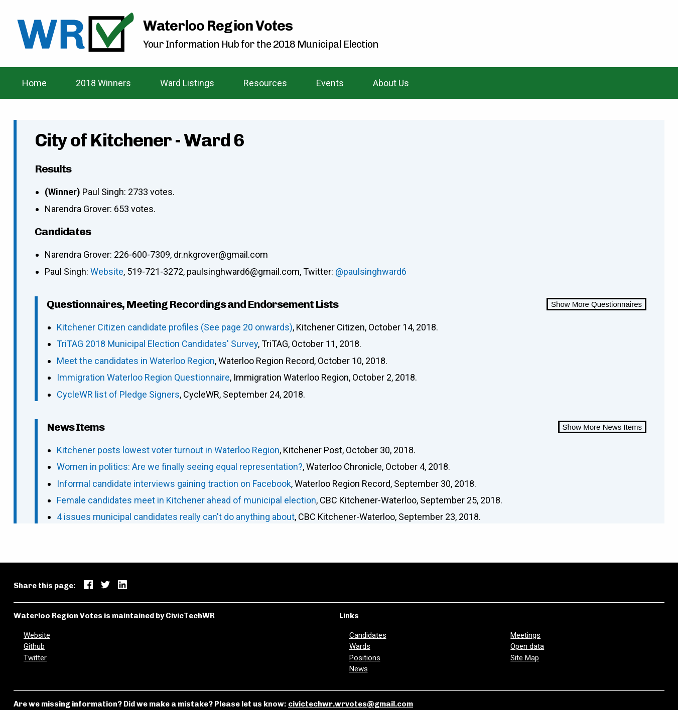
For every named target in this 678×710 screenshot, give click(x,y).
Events (330, 83)
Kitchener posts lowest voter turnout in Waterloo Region (168, 450)
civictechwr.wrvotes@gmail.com (350, 703)
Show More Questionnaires (596, 304)
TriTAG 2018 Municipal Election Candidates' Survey (157, 343)
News (358, 668)
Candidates (367, 635)
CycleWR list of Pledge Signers (118, 394)
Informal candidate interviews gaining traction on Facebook (174, 483)
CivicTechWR (190, 615)
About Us (391, 83)
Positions (364, 657)
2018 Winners (103, 83)
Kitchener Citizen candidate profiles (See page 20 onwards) (175, 327)
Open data (527, 646)
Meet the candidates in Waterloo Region (136, 361)
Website (106, 271)
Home (34, 83)
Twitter (35, 657)
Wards (359, 646)
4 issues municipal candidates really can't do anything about (176, 516)
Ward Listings (187, 83)
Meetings (525, 635)
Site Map (524, 657)
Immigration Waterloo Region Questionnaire (143, 377)
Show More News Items (602, 427)
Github (34, 646)
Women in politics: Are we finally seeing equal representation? (180, 466)
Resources (265, 83)
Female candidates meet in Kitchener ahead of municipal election (186, 500)
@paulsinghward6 (370, 271)
